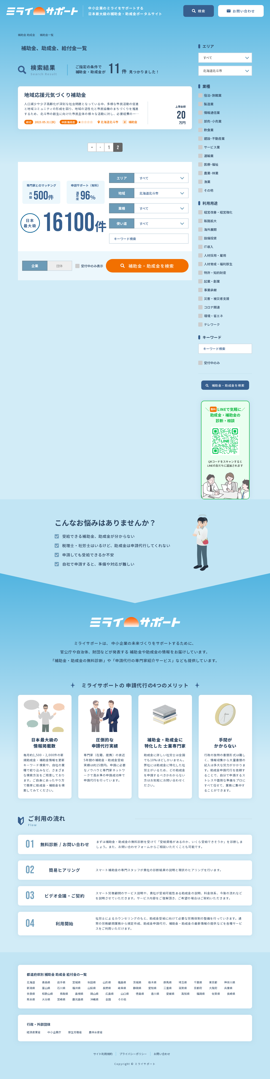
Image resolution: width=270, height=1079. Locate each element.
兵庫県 (228, 988)
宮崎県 (61, 999)
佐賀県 (216, 994)
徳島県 (140, 994)
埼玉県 (183, 982)
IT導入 (208, 246)
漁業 (207, 181)
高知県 (185, 994)
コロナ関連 (212, 307)
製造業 (208, 104)
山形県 (107, 982)
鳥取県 (64, 994)
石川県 (61, 988)
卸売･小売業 (212, 121)
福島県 (122, 982)
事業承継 (210, 290)
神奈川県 (229, 982)
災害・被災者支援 (216, 298)
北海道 (31, 982)
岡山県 (94, 994)
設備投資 (210, 238)
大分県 (46, 999)
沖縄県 (94, 999)
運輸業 (208, 156)
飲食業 (208, 130)
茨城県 (137, 982)
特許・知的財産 (215, 272)
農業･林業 (211, 173)
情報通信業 (212, 112)
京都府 (198, 988)
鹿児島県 (77, 999)
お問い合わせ (162, 1054)
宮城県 (76, 982)
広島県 (109, 994)
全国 (108, 999)
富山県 (46, 988)
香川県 (155, 994)
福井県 (76, 988)
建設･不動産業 (214, 138)
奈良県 (31, 994)
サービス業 (212, 147)
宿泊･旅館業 (212, 95)
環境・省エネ (213, 316)
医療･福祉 (211, 164)
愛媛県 (170, 994)
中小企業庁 (54, 1032)
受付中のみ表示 (92, 266)
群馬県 (167, 982)
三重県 (167, 988)
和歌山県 (47, 994)
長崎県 (231, 994)
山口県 (125, 994)
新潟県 (31, 988)
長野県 (107, 988)
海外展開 (210, 229)
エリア (122, 177)
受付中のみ (212, 363)
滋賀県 (183, 988)
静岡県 (137, 988)
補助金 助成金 (26, 35)
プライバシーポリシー (133, 1054)
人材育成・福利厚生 (218, 264)
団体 (59, 266)
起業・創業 (212, 281)
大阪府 (213, 988)
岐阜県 (122, 988)
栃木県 (152, 982)
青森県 (46, 982)
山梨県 (92, 988)
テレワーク (212, 324)
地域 (121, 193)
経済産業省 (33, 1032)
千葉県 (198, 982)
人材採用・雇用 (215, 255)
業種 (121, 208)
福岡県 (201, 994)
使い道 (122, 223)
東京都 (213, 982)
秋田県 (92, 982)
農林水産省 (96, 1032)
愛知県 (152, 988)
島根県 (79, 994)
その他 (208, 190)
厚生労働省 (75, 1032)
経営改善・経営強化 (218, 212)
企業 (34, 265)
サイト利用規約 (102, 1054)
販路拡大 (210, 221)
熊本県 (31, 999)
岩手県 (61, 982)
